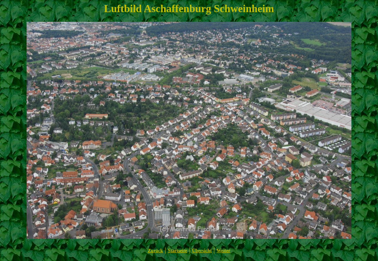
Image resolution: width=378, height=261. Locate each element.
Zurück (155, 250)
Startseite (177, 250)
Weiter (223, 250)
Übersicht (202, 250)
